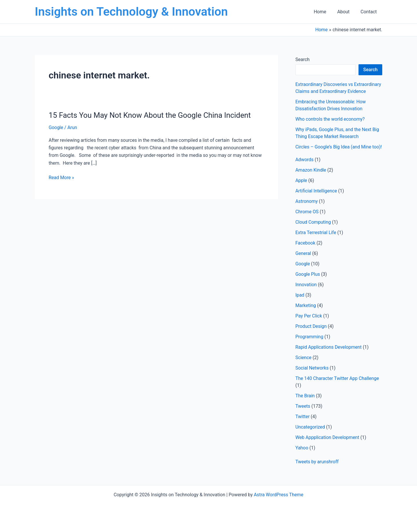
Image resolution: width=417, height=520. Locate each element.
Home (324, 11)
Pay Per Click (308, 323)
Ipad (299, 302)
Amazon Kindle (310, 177)
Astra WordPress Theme (278, 494)
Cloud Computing (313, 229)
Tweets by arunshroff (317, 468)
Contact (369, 11)
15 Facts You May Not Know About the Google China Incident (151, 115)
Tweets (302, 413)
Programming (309, 343)
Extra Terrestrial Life (315, 239)
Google (56, 127)
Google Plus (307, 281)
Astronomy (306, 208)
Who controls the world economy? (330, 119)
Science (303, 364)
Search (302, 59)
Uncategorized (310, 434)
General (303, 260)
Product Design (311, 333)
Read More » (61, 177)
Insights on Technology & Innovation (131, 12)
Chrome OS (307, 218)
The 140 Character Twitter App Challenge (337, 385)
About (346, 11)
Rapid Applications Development (328, 354)
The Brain (305, 402)
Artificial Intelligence (316, 198)
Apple (301, 187)
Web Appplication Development (327, 444)
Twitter (302, 423)
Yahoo (301, 454)
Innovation (306, 291)
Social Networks (312, 375)
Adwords (304, 166)
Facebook (305, 250)
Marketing (305, 312)
